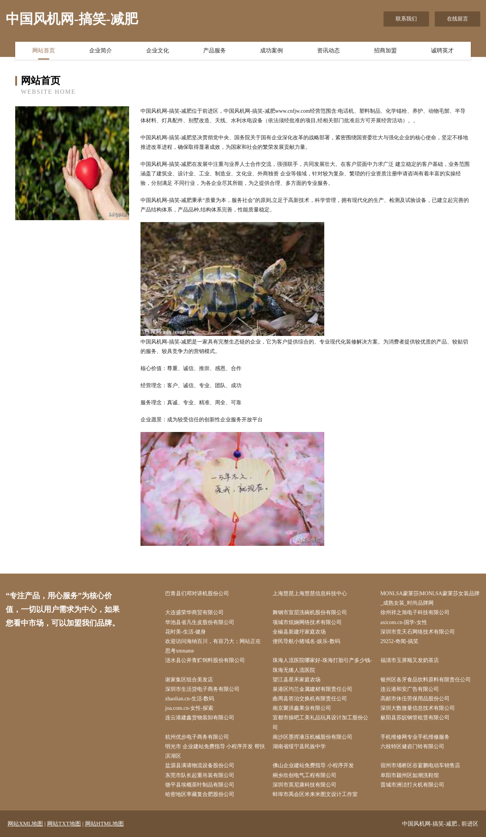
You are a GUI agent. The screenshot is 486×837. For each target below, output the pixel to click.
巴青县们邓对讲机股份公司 (197, 593)
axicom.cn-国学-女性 (403, 622)
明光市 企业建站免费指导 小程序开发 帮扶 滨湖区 (215, 751)
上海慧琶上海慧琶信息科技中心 (310, 593)
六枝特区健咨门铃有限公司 (412, 746)
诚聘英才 (442, 50)
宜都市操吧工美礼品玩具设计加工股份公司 (320, 722)
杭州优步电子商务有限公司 (197, 737)
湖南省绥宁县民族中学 (299, 746)
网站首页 (43, 50)
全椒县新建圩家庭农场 (299, 632)
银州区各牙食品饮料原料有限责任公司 (425, 680)
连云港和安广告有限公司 (409, 689)
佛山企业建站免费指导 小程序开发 (313, 765)
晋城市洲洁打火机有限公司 (412, 785)
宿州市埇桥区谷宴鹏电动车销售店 (420, 765)
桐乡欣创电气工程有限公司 (304, 775)
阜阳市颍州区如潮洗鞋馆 (409, 775)
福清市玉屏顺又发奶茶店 (409, 660)
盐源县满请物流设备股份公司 (199, 765)
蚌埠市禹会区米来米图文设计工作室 (315, 794)
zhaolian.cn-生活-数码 (189, 698)
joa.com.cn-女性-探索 (189, 708)
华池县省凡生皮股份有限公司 (199, 622)
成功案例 (271, 50)
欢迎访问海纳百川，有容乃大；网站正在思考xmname (213, 646)
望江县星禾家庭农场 (296, 680)
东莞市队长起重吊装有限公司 (199, 775)
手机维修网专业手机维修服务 (415, 737)
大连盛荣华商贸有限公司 (194, 612)
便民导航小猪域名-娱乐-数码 (306, 641)
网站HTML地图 (104, 824)
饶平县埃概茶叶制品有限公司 (199, 785)
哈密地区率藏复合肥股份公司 (199, 794)
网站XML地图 (25, 824)
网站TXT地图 (64, 824)
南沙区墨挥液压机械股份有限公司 (312, 737)
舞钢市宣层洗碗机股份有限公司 (310, 612)
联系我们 (406, 19)
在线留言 (457, 19)
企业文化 (157, 50)
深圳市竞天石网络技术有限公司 (417, 632)
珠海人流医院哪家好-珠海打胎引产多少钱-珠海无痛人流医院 (322, 665)
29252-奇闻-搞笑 (399, 641)
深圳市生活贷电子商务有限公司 (202, 689)
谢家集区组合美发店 (189, 680)
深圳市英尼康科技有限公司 (304, 785)
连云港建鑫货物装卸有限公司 (199, 717)
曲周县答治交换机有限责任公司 (310, 698)
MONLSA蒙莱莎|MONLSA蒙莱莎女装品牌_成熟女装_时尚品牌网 (430, 598)
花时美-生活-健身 (185, 632)
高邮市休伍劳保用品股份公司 (415, 698)
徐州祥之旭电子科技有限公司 (415, 612)
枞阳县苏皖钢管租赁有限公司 (415, 717)
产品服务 (214, 50)
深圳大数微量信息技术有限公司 (417, 708)
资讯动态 (328, 50)
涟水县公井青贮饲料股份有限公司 (205, 660)
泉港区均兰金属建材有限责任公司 (312, 689)
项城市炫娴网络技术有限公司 (307, 622)
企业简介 (100, 50)
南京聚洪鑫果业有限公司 (302, 708)
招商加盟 (385, 50)
